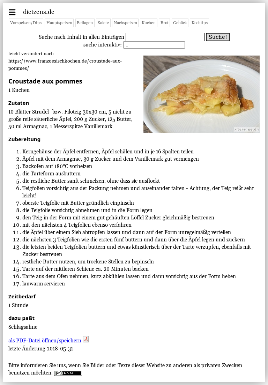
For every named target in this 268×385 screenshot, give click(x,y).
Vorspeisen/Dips (26, 23)
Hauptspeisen (59, 23)
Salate (103, 23)
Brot (165, 23)
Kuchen (149, 23)
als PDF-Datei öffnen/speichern (48, 340)
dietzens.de (38, 12)
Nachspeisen (125, 23)
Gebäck (180, 23)
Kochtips (200, 23)
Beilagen (85, 23)
